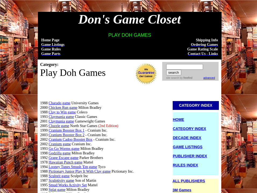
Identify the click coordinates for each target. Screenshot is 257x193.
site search (172, 77)
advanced (209, 77)
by (185, 77)
